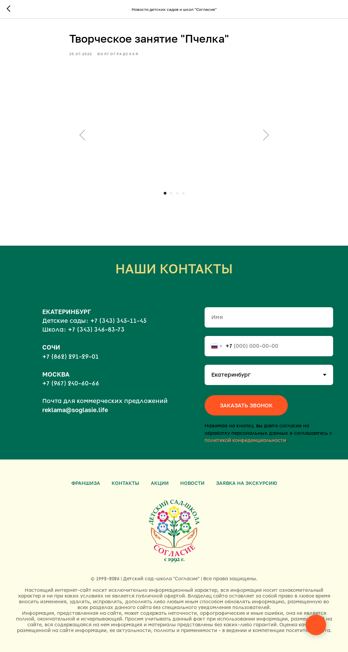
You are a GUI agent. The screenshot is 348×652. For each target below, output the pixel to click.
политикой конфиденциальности (245, 440)
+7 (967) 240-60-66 (70, 383)
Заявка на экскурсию (246, 483)
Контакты (125, 483)
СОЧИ (51, 347)
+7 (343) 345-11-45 (118, 320)
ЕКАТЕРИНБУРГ (66, 311)
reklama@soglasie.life (75, 409)
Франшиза (85, 483)
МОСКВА (55, 374)
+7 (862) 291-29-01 (70, 356)
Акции (160, 483)
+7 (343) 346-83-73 (96, 329)
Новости (192, 483)
